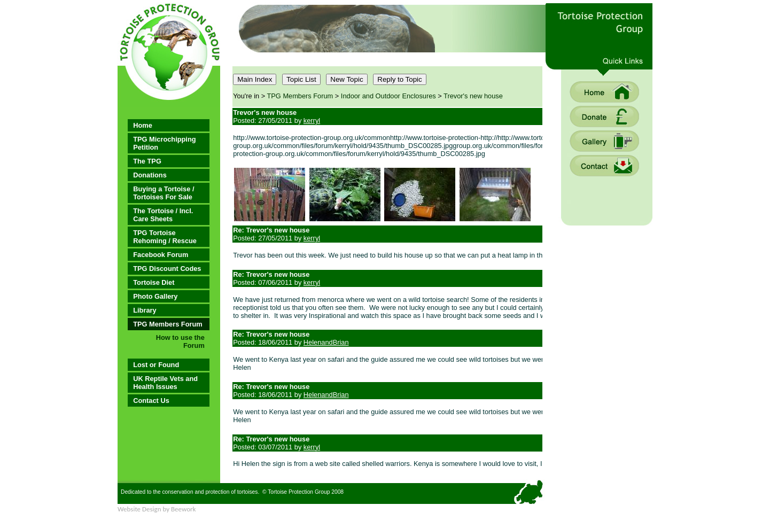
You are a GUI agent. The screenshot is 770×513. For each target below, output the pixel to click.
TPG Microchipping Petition (164, 143)
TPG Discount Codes (167, 269)
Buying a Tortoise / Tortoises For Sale (163, 193)
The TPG (147, 161)
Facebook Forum (160, 255)
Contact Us (151, 401)
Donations (150, 175)
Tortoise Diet (153, 282)
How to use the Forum (180, 341)
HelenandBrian (326, 342)
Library (144, 310)
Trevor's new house (473, 96)
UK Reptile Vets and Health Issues (165, 383)
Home (142, 125)
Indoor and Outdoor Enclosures (388, 96)
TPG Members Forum (167, 324)
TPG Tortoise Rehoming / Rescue (165, 237)
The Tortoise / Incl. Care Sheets (163, 215)
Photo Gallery (155, 296)
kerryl (312, 120)
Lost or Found (156, 365)
